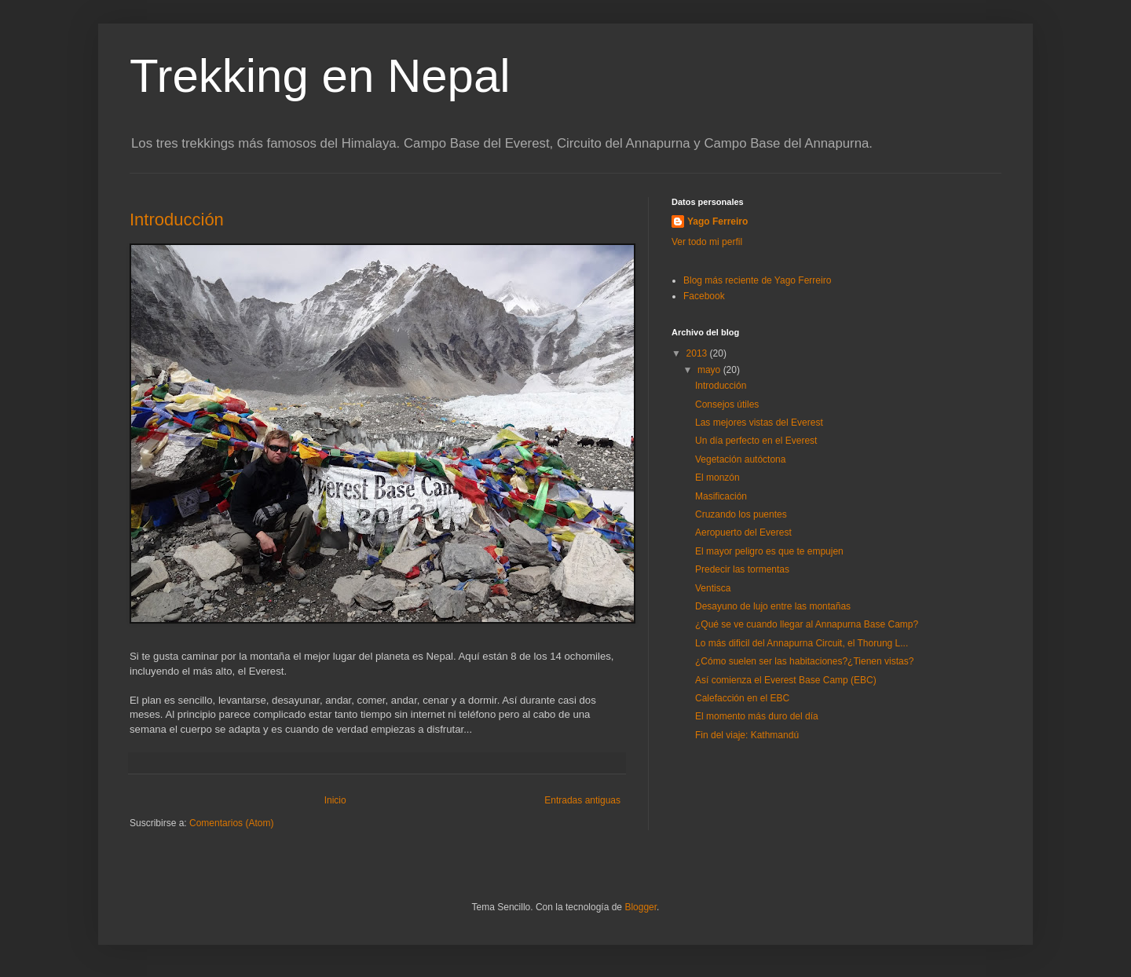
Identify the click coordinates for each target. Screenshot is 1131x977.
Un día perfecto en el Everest (756, 440)
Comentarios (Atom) (231, 823)
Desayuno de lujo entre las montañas (773, 606)
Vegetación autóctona (740, 459)
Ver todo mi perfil (707, 241)
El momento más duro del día (756, 716)
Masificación (721, 496)
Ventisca (712, 588)
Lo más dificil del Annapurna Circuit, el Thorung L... (801, 643)
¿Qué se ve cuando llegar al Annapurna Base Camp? (806, 624)
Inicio (335, 800)
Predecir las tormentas (742, 569)
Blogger (640, 907)
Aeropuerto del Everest (743, 532)
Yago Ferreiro (717, 221)
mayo (710, 369)
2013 (698, 353)
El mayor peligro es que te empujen (769, 551)
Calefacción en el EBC (742, 698)
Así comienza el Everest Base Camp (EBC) (786, 680)
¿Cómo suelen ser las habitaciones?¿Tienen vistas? (804, 661)
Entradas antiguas (582, 800)
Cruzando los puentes (741, 514)
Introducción (177, 219)
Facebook (704, 296)
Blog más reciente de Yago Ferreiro (757, 280)
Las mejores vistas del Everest (759, 422)
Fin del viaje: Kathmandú (747, 735)
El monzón (717, 477)
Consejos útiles (727, 404)
